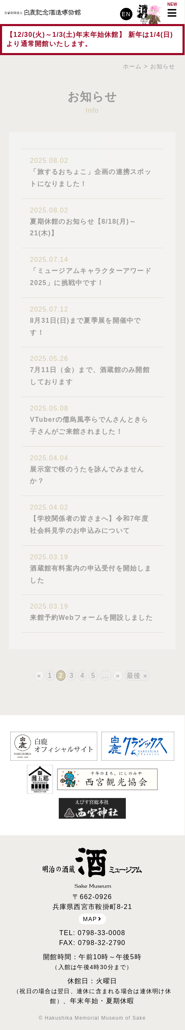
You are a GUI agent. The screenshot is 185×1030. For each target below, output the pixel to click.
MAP (92, 919)
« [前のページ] (39, 675)
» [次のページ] (118, 675)
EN (126, 14)
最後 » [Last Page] (137, 675)
